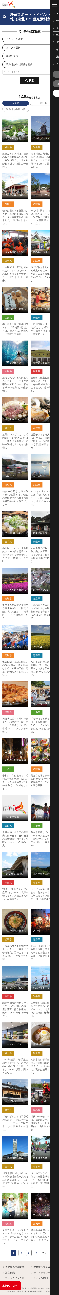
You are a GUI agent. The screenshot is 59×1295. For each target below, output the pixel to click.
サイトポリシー (40, 1272)
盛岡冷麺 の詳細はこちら (44, 1025)
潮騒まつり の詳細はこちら (44, 400)
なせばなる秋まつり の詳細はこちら (44, 684)
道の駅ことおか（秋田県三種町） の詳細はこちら (44, 345)
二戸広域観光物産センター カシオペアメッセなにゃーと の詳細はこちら (15, 1141)
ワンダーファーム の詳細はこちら (15, 1195)
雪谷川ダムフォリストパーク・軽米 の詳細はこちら (44, 120)
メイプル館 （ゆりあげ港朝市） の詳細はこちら (15, 177)
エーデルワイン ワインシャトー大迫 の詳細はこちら (15, 1026)
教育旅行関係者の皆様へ (44, 1267)
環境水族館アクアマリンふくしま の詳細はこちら (15, 345)
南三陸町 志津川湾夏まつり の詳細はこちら (44, 1195)
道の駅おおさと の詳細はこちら (44, 233)
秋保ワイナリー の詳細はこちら (15, 457)
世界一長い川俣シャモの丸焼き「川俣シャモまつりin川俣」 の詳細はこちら (44, 1084)
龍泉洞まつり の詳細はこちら (44, 1138)
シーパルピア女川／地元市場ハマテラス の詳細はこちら (44, 177)
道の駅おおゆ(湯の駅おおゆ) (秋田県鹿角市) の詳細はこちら (15, 856)
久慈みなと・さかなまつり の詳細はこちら (44, 968)
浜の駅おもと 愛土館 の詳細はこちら (15, 1082)
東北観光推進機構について (15, 1267)
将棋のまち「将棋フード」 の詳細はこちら (15, 289)
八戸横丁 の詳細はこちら (44, 911)
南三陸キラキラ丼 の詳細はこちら (44, 741)
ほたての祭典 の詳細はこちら (15, 798)
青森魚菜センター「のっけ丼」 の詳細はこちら (44, 289)
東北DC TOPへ (10, 1285)
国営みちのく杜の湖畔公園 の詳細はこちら (15, 570)
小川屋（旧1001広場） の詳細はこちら (15, 513)
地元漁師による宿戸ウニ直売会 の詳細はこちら (15, 233)
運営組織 (8, 1272)
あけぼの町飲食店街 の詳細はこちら (15, 741)
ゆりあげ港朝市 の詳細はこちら (15, 627)
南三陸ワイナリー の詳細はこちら (44, 457)
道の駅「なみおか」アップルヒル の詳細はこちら (44, 572)
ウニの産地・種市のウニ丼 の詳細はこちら (15, 911)
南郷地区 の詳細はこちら (44, 627)
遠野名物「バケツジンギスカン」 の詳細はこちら (15, 401)
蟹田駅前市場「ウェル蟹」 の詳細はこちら (44, 513)
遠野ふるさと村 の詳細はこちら (15, 119)
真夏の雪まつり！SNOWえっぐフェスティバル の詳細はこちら (44, 799)
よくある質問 (39, 1278)
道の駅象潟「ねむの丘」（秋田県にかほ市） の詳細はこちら (15, 970)
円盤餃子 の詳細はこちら (15, 684)
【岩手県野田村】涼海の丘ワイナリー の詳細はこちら (44, 856)
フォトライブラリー (14, 1278)
